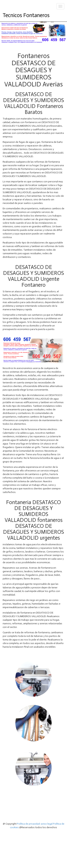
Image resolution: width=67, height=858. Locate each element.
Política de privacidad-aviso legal (35, 823)
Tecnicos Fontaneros (26, 15)
